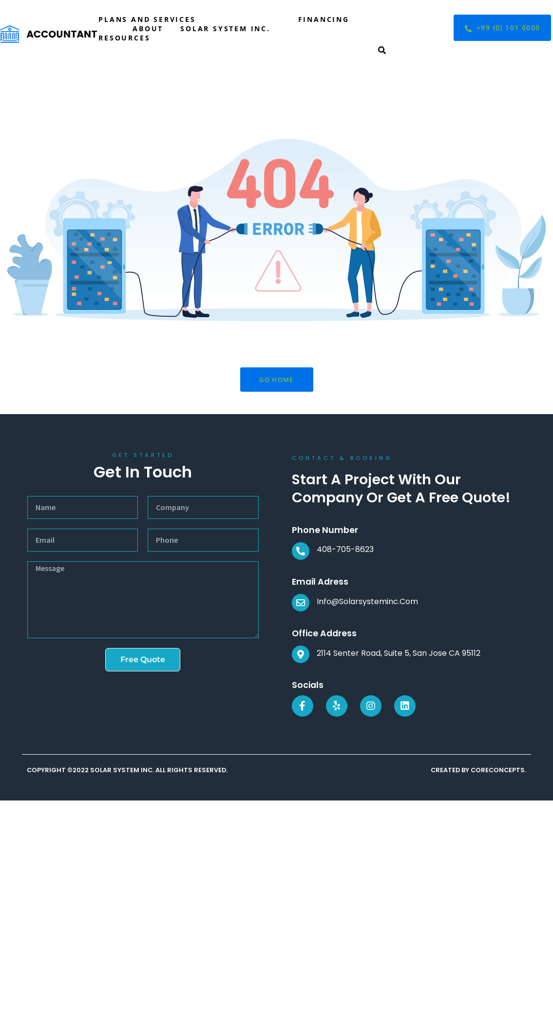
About (148, 28)
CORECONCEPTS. (498, 770)
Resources (124, 37)
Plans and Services (146, 19)
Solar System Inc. (225, 28)
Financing (323, 19)
